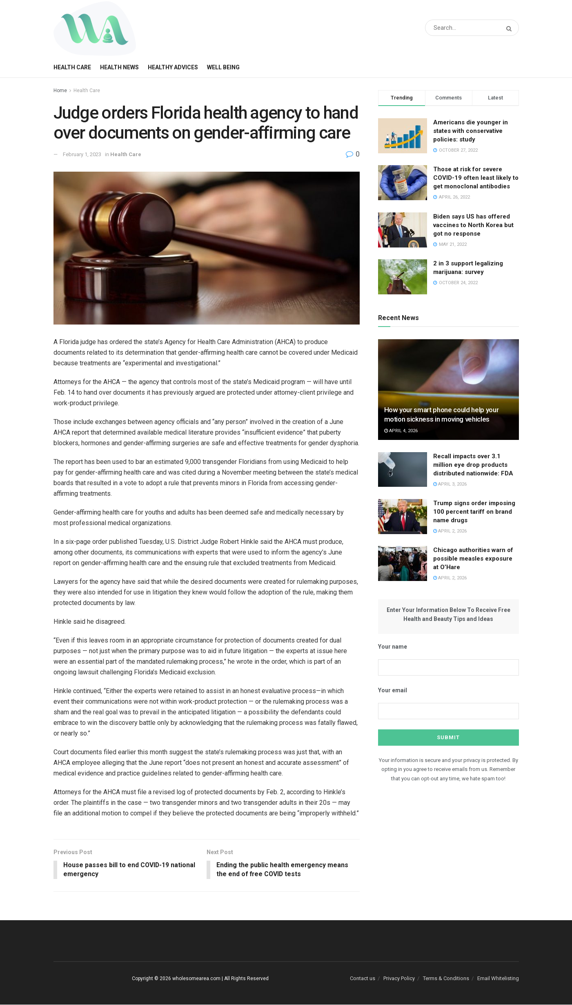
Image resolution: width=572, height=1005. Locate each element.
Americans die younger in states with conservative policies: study (470, 131)
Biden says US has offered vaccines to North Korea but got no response (473, 225)
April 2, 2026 (450, 531)
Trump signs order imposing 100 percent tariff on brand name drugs (474, 511)
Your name (392, 646)
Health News (119, 67)
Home (60, 90)
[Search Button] (510, 28)
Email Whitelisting (498, 978)
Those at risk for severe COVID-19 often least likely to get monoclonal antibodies (476, 178)
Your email (392, 690)
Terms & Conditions (446, 978)
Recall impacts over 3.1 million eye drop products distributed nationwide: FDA (473, 465)
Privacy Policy (399, 978)
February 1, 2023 (82, 154)
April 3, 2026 (450, 484)
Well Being (223, 67)
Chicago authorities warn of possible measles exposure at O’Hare (473, 558)
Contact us (362, 978)
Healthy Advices (173, 67)
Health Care (72, 67)
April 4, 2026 (401, 430)
